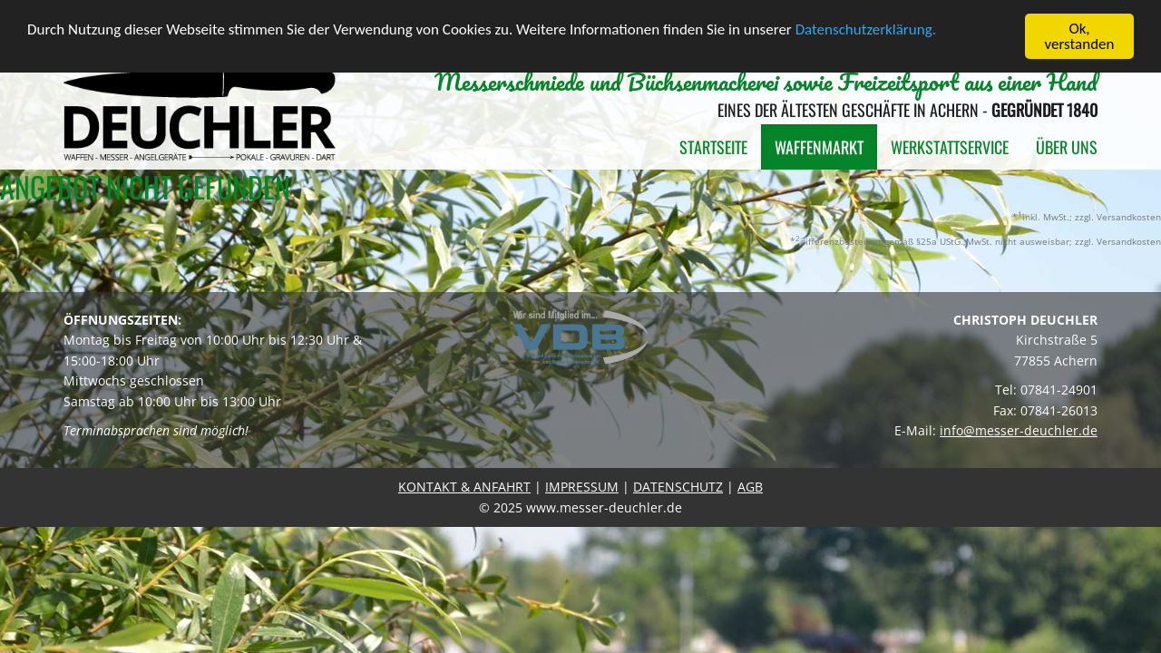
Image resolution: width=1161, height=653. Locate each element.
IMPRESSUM (582, 486)
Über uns (1067, 147)
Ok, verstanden (1080, 36)
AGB (750, 486)
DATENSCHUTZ (678, 486)
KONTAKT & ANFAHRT (464, 486)
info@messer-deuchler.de (1019, 430)
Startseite (713, 147)
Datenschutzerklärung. (865, 28)
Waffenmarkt (819, 147)
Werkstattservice (950, 147)
